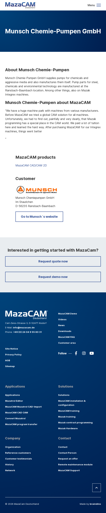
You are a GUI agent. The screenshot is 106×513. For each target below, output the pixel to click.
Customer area (67, 342)
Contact (62, 447)
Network (10, 470)
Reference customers (18, 452)
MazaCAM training (68, 410)
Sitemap (10, 366)
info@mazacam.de (24, 327)
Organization (13, 447)
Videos (62, 319)
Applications (12, 395)
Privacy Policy (13, 354)
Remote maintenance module (75, 464)
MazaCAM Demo (67, 313)
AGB (7, 360)
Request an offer (68, 458)
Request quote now (53, 261)
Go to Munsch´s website (39, 216)
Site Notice (11, 348)
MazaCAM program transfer (21, 424)
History (9, 464)
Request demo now (53, 277)
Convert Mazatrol (15, 418)
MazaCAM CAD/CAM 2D (31, 165)
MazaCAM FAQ (66, 337)
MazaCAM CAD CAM (16, 412)
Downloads (64, 331)
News (61, 325)
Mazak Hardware (68, 428)
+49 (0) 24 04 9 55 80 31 (27, 332)
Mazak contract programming (75, 422)
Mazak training (66, 416)
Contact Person (67, 452)
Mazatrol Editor (14, 400)
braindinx (95, 504)
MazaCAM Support (69, 470)
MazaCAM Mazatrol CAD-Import (23, 406)
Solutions (63, 395)
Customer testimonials (18, 458)
